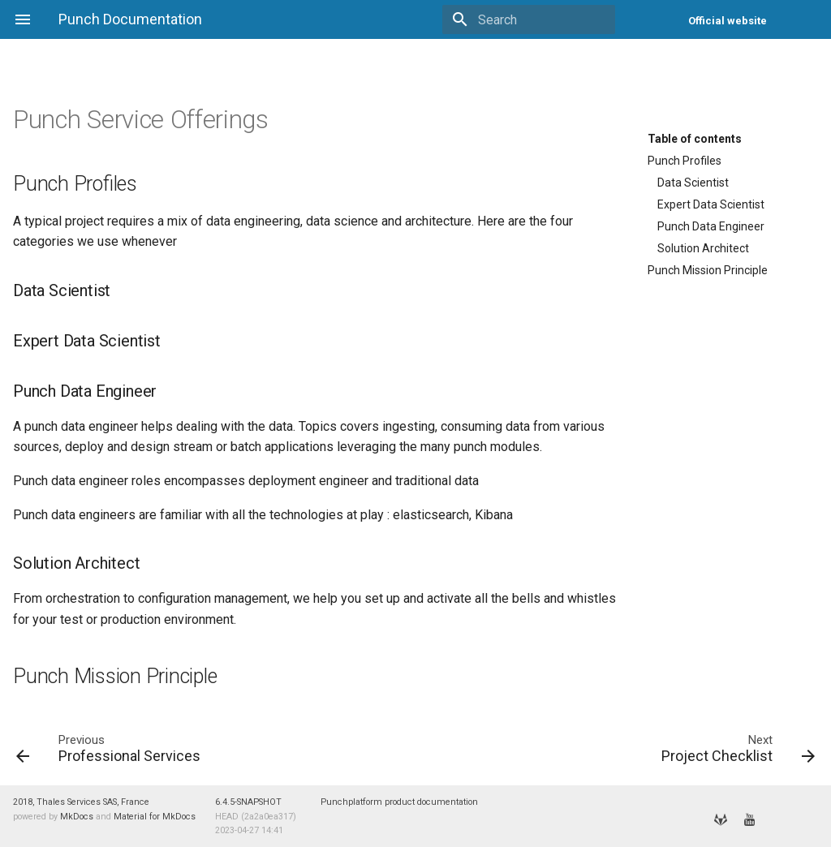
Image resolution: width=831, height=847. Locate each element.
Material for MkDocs (155, 816)
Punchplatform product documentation (399, 802)
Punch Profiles (684, 160)
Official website (727, 21)
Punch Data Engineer (710, 226)
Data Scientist (693, 182)
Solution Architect (703, 248)
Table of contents (695, 138)
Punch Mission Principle (708, 270)
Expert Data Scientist (710, 204)
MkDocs (76, 816)
